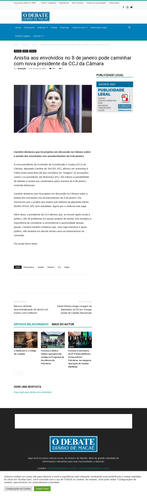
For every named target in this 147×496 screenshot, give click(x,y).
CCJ (59, 267)
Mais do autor (63, 324)
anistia (41, 267)
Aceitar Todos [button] (42, 488)
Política (32, 51)
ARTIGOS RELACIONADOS (31, 324)
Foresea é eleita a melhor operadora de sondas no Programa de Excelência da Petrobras (52, 357)
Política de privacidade (96, 3)
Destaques (29, 27)
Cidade (53, 27)
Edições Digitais (22, 36)
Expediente (64, 3)
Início (16, 44)
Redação (22, 68)
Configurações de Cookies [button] (18, 488)
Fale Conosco (77, 3)
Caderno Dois (80, 27)
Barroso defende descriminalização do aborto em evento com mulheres (31, 309)
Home (18, 27)
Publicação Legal (98, 27)
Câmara (50, 267)
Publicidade (114, 3)
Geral (44, 346)
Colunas (18, 346)
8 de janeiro (29, 267)
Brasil (34, 44)
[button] (129, 27)
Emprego (64, 27)
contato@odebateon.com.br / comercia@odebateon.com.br (78, 468)
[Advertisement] (95, 16)
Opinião (38, 36)
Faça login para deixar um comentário (33, 392)
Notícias (43, 27)
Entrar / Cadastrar (48, 3)
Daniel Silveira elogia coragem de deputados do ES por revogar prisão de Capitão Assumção (74, 309)
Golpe (66, 267)
